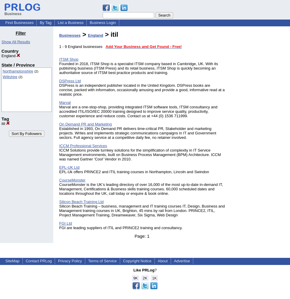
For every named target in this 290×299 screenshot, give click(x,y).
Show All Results (15, 42)
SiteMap (12, 261)
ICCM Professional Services (83, 146)
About (163, 261)
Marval (65, 102)
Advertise (182, 261)
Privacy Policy (70, 261)
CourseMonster (72, 180)
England (10, 56)
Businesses (69, 35)
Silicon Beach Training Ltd (81, 202)
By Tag (45, 22)
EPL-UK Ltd (69, 167)
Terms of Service (102, 261)
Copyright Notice (137, 261)
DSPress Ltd (70, 81)
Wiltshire (10, 77)
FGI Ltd (65, 223)
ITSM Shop (68, 59)
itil (5, 123)
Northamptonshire (18, 71)
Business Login (103, 22)
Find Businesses (19, 22)
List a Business (70, 22)
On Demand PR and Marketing (85, 124)
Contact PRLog (39, 261)
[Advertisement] (259, 119)
